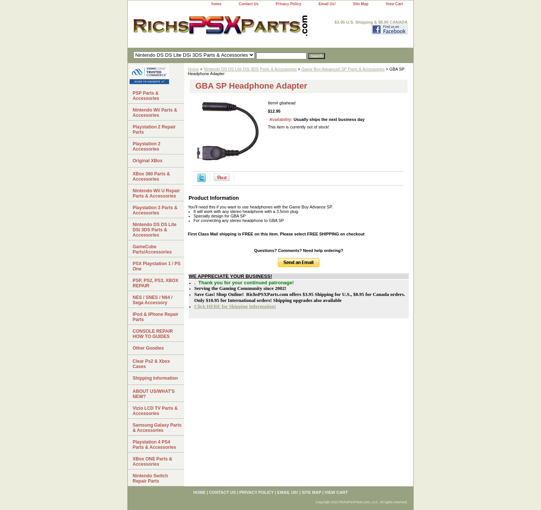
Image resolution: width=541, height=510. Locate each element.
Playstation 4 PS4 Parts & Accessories (154, 444)
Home (193, 69)
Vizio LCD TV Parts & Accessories (155, 411)
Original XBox (147, 160)
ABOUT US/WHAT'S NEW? (154, 394)
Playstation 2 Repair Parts (154, 129)
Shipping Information (155, 378)
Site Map (360, 4)
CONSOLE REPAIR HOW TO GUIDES (153, 334)
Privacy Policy (288, 4)
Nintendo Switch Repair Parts (150, 478)
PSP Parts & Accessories (146, 96)
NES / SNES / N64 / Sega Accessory (152, 300)
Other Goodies (148, 348)
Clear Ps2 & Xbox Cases (151, 364)
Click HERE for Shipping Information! (235, 306)
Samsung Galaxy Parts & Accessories (157, 427)
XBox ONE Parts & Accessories (152, 461)
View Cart (394, 4)
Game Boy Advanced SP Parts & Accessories (343, 69)
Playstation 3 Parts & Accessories (155, 210)
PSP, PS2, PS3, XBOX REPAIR (155, 283)
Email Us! (327, 4)
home (217, 4)
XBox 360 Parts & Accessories (151, 176)
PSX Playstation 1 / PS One (156, 266)
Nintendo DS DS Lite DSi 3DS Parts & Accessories (250, 69)
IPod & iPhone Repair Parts (155, 317)
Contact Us (248, 4)
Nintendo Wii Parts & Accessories (155, 112)
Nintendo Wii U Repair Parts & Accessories (156, 193)
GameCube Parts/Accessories (152, 249)
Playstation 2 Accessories (146, 146)
